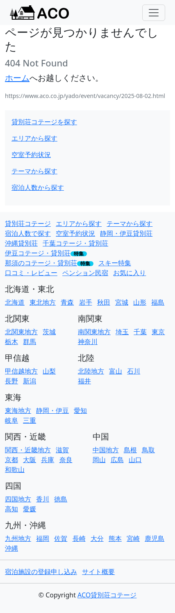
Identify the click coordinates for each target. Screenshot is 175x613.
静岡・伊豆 (52, 410)
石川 (133, 371)
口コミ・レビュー (31, 272)
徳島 (60, 499)
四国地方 (18, 499)
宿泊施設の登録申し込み (41, 571)
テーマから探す (34, 170)
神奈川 (88, 341)
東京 (158, 331)
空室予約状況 (31, 154)
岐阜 (11, 420)
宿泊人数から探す (37, 187)
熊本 (115, 538)
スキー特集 (114, 262)
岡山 (99, 459)
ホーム (17, 77)
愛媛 (29, 508)
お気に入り (129, 272)
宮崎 (133, 538)
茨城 (49, 331)
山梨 (49, 371)
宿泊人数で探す (28, 233)
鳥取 (148, 449)
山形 (139, 302)
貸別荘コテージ (28, 223)
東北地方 (43, 302)
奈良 (66, 459)
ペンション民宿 (85, 272)
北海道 (15, 302)
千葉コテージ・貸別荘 (75, 243)
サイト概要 (98, 571)
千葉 (140, 331)
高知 (11, 508)
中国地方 (106, 449)
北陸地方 (91, 371)
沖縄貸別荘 (21, 243)
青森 (67, 302)
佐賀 (60, 538)
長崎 (79, 538)
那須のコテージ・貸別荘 (41, 262)
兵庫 (47, 459)
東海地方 (18, 410)
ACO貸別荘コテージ (106, 594)
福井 (84, 380)
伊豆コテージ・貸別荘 (37, 253)
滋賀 (62, 449)
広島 (117, 459)
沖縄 (11, 548)
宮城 (121, 302)
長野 (11, 380)
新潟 (29, 380)
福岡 (42, 538)
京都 (11, 459)
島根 (130, 449)
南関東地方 (94, 331)
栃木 (11, 341)
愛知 (80, 410)
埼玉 (122, 331)
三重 (29, 420)
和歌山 (15, 469)
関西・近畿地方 (28, 449)
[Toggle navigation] (153, 13)
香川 (42, 499)
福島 (157, 302)
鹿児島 (154, 538)
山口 (135, 459)
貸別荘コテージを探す (44, 121)
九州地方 (18, 538)
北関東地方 (21, 331)
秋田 (103, 302)
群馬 (29, 341)
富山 (115, 371)
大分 (97, 538)
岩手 (85, 302)
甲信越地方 (21, 371)
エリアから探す (34, 138)
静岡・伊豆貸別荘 (126, 233)
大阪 (29, 459)
